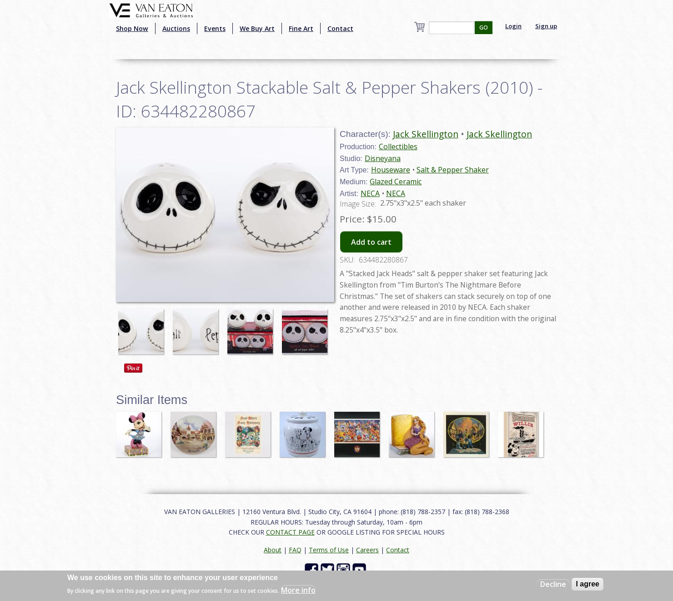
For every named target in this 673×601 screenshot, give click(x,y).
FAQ (295, 549)
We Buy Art (257, 28)
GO (483, 27)
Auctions (176, 28)
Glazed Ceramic (396, 182)
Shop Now (132, 28)
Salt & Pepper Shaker (453, 170)
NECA (370, 193)
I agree (587, 584)
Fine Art (301, 28)
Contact (340, 28)
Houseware (390, 170)
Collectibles (398, 146)
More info (298, 590)
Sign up (546, 26)
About (272, 549)
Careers (367, 549)
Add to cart (371, 242)
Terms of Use (329, 549)
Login (513, 26)
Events (215, 28)
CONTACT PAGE (290, 532)
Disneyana (383, 158)
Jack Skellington (425, 134)
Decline (553, 584)
